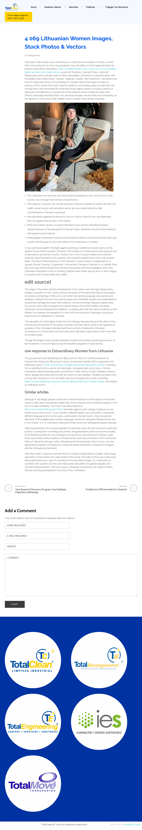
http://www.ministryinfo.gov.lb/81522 (44, 409)
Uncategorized (32, 55)
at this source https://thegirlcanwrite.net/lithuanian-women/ (74, 365)
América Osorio (132, 824)
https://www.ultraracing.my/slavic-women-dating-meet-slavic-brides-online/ (65, 381)
